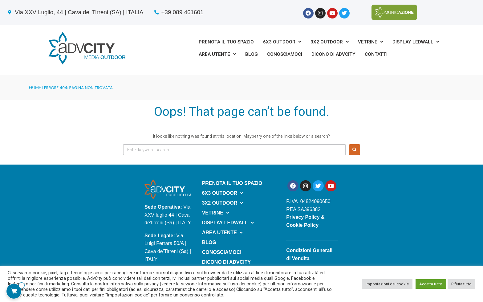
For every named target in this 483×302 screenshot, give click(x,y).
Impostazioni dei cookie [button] (387, 284)
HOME (35, 87)
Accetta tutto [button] (430, 284)
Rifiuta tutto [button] (461, 284)
